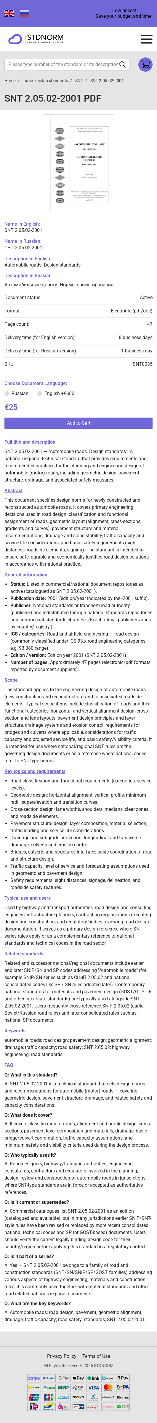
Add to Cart (78, 423)
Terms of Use (96, 1356)
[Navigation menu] (147, 39)
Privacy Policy (61, 1356)
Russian (20, 393)
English (59, 393)
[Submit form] (122, 64)
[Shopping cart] (145, 64)
